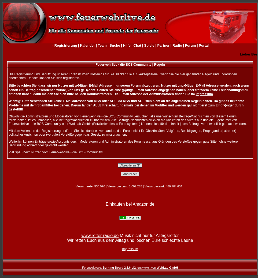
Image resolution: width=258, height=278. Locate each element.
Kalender (87, 45)
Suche (115, 45)
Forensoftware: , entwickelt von (130, 267)
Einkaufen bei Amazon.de (130, 204)
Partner (163, 45)
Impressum (204, 94)
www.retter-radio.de (100, 235)
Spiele (149, 45)
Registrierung (65, 45)
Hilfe (126, 45)
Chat (137, 45)
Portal (204, 45)
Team (102, 45)
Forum (190, 45)
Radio (177, 45)
